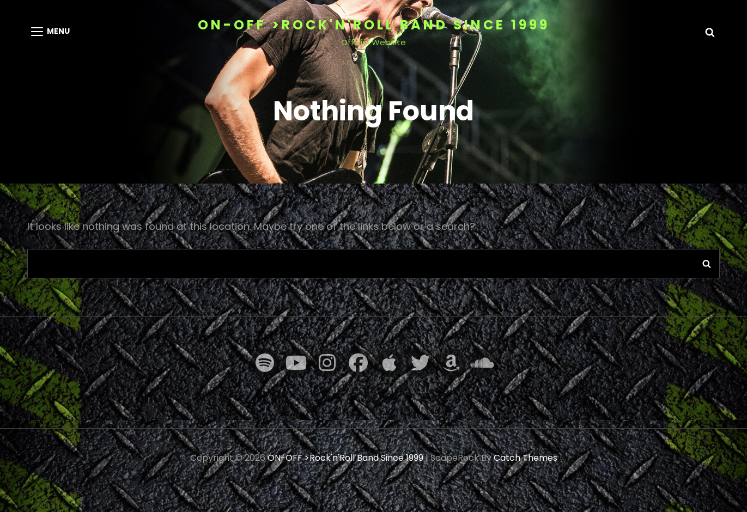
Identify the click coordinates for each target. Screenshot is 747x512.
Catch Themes (525, 458)
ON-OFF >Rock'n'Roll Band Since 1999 (374, 25)
